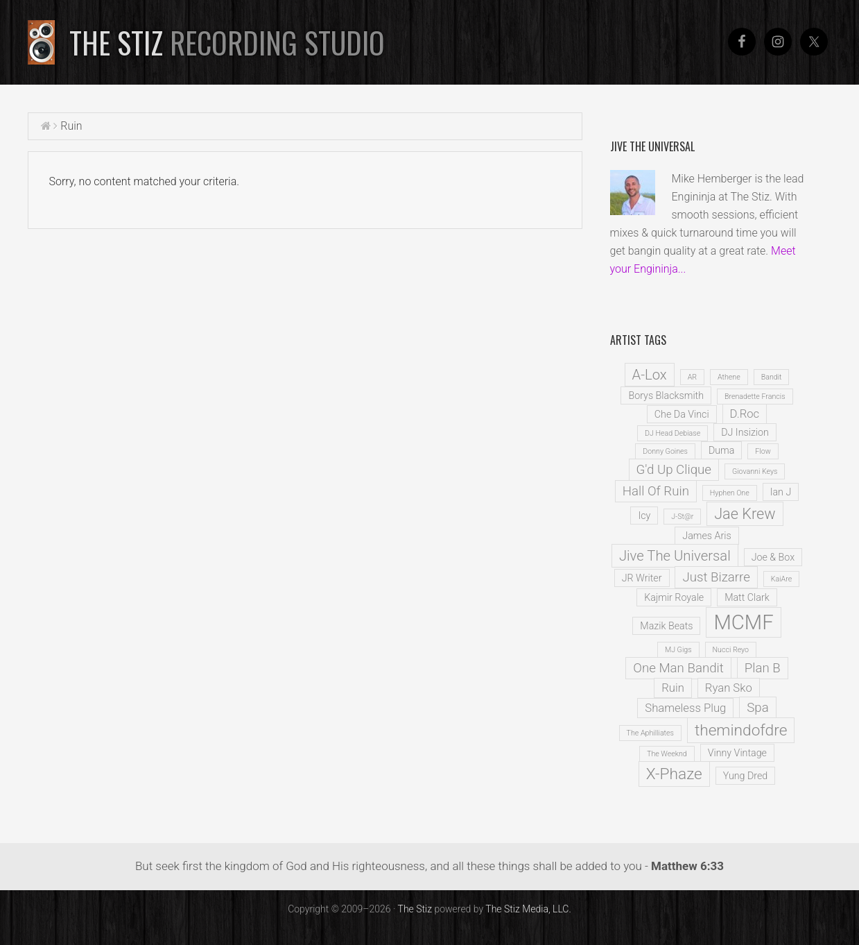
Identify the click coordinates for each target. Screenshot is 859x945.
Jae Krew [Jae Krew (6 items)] (744, 513)
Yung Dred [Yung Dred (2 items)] (745, 775)
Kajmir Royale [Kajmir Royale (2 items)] (674, 597)
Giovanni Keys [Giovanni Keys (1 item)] (755, 471)
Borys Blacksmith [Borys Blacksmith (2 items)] (666, 395)
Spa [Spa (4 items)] (757, 707)
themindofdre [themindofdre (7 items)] (741, 730)
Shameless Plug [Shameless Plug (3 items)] (685, 708)
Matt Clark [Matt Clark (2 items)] (747, 597)
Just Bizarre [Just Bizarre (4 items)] (715, 577)
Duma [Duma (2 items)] (721, 450)
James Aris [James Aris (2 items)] (706, 535)
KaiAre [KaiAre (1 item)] (781, 579)
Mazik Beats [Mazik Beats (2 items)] (666, 625)
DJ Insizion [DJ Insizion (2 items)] (745, 432)
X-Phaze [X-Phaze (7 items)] (674, 774)
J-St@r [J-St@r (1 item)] (682, 516)
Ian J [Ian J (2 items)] (781, 491)
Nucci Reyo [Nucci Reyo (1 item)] (731, 649)
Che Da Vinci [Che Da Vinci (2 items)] (681, 414)
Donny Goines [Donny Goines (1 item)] (665, 451)
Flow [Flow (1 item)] (762, 451)
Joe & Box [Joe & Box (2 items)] (773, 557)
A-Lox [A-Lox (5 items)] (649, 374)
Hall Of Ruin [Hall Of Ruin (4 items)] (656, 491)
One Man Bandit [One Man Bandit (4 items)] (678, 668)
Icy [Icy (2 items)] (644, 515)
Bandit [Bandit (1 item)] (771, 377)
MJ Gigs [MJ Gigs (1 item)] (678, 649)
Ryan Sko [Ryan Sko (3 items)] (728, 688)
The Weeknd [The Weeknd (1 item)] (667, 753)
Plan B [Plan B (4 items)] (763, 668)
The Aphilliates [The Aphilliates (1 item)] (650, 733)
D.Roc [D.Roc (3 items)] (745, 413)
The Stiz (227, 42)
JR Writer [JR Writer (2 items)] (642, 578)
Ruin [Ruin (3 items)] (672, 688)
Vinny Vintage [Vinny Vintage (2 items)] (737, 752)
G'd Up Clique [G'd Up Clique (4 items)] (673, 469)
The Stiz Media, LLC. (528, 908)
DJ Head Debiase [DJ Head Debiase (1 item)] (672, 433)
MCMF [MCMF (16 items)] (743, 622)
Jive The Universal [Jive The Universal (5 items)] (675, 555)
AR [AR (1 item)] (692, 377)
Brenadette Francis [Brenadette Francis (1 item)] (755, 396)
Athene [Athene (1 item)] (729, 377)
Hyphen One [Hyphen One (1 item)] (729, 492)
